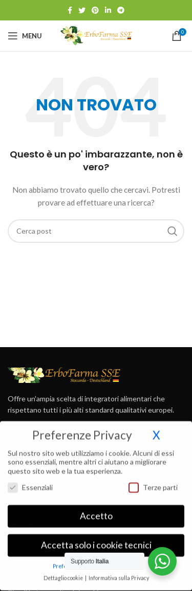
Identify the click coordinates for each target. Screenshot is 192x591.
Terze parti (153, 481)
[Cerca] (96, 231)
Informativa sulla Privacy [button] (119, 572)
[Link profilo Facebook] (70, 10)
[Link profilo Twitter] (82, 10)
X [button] (156, 429)
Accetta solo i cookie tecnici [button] (96, 539)
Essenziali (30, 481)
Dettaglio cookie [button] (64, 572)
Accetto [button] (96, 510)
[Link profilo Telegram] (120, 10)
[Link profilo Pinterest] (95, 10)
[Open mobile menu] (25, 36)
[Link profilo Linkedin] (108, 10)
